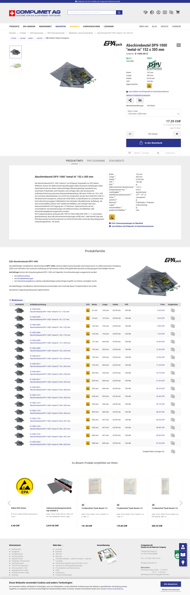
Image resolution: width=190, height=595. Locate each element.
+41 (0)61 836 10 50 (152, 558)
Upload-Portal (17, 559)
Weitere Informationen (171, 590)
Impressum (60, 573)
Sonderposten (17, 554)
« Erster (13, 38)
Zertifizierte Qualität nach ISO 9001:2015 (72, 563)
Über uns (143, 26)
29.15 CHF (160, 404)
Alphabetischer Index (20, 570)
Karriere (176, 26)
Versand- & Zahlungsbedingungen (69, 566)
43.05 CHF (160, 420)
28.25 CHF (160, 388)
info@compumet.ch (149, 563)
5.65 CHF (161, 318)
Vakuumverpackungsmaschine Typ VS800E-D (58, 509)
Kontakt (59, 549)
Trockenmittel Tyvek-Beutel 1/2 (94, 508)
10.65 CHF (160, 342)
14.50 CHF (160, 357)
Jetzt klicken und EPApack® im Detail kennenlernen (148, 92)
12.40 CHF (160, 349)
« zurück (22, 38)
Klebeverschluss (23, 276)
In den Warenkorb (150, 143)
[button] (95, 300)
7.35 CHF (161, 334)
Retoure (59, 556)
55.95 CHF (160, 435)
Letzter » (40, 38)
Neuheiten (61, 26)
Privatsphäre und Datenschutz (68, 568)
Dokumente (116, 160)
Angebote (74, 26)
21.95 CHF (160, 381)
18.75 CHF (160, 373)
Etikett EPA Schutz (18, 508)
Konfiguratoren (91, 26)
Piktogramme (96, 160)
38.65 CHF (160, 412)
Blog (154, 26)
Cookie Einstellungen (64, 575)
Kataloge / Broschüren (21, 561)
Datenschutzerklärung (115, 589)
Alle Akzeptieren (170, 584)
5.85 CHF (161, 326)
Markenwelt (45, 26)
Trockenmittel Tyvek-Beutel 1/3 (130, 508)
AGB (57, 570)
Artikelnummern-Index (20, 573)
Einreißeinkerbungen (25, 278)
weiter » (31, 38)
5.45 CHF (161, 310)
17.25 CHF (160, 365)
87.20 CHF (160, 443)
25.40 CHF (160, 396)
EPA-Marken (29, 26)
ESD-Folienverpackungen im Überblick (127, 223)
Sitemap (15, 575)
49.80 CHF (160, 427)
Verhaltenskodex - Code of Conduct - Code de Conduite (73, 560)
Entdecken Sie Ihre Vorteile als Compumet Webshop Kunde (98, 1)
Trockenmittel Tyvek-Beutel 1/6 (165, 508)
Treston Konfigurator (20, 566)
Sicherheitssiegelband (26, 281)
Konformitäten (17, 556)
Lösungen (109, 26)
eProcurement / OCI (19, 568)
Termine (59, 554)
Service (164, 26)
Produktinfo (74, 160)
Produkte (14, 26)
